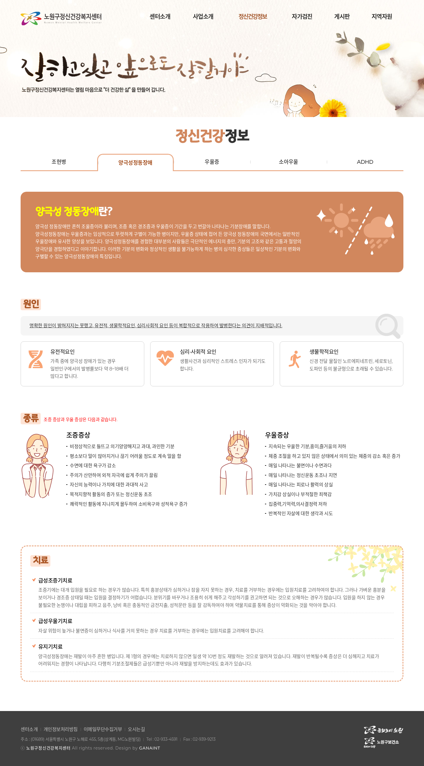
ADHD (365, 162)
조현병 (59, 162)
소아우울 (288, 162)
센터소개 (29, 729)
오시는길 (136, 729)
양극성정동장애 (135, 163)
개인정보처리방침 (61, 729)
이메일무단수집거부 (103, 729)
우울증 (212, 162)
